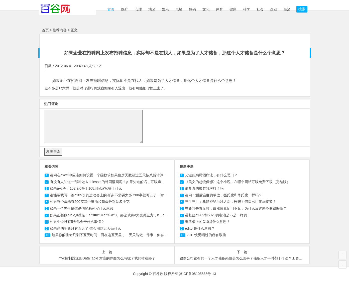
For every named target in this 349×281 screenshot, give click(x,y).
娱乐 (165, 9)
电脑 (178, 9)
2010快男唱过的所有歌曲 (206, 235)
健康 (233, 9)
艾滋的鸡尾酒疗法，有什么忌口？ (211, 175)
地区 (151, 9)
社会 (260, 9)
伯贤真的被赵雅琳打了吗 (204, 188)
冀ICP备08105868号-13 (197, 274)
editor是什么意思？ (200, 228)
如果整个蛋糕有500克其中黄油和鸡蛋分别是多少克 (89, 202)
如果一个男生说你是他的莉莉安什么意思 (81, 208)
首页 (111, 9)
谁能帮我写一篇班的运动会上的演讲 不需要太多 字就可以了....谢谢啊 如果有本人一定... (124, 195)
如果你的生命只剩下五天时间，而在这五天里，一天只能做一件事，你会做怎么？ (115, 235)
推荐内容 (60, 30)
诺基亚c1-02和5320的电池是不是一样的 (216, 215)
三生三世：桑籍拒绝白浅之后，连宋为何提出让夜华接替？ (230, 202)
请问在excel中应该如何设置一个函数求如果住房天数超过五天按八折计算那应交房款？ (117, 175)
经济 (287, 9)
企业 (273, 9)
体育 (219, 9)
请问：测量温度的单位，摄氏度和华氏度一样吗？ (223, 195)
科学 (246, 9)
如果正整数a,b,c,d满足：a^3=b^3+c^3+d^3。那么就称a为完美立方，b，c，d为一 (113, 215)
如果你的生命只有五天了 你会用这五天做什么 (85, 228)
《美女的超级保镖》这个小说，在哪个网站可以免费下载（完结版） (237, 182)
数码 (192, 9)
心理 (138, 9)
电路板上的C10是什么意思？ (207, 222)
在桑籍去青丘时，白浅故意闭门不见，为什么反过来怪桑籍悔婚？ (236, 208)
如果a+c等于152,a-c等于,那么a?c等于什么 (86, 188)
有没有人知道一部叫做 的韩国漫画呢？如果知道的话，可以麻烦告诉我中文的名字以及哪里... (130, 182)
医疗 (124, 9)
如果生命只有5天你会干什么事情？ (77, 222)
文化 (205, 9)
